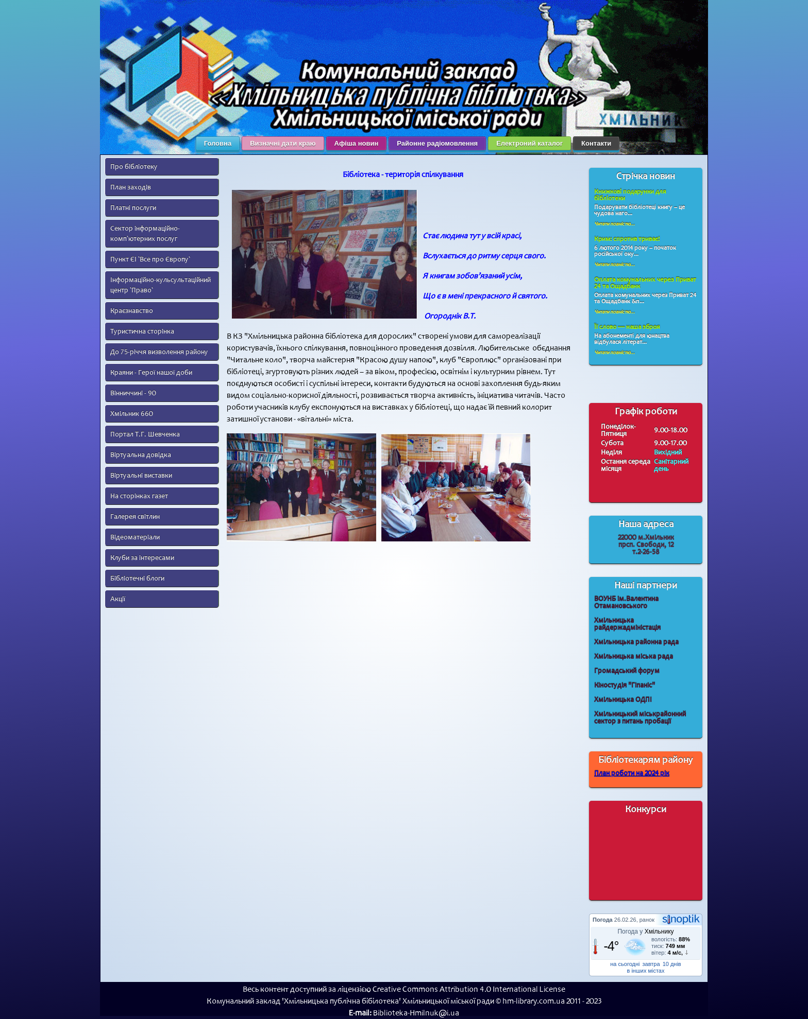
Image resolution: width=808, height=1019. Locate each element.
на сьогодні (624, 964)
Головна (217, 143)
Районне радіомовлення (437, 143)
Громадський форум (627, 670)
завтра (651, 964)
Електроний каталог (529, 143)
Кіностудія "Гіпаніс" (624, 685)
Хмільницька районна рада (636, 642)
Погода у (645, 931)
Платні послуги (133, 207)
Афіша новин (356, 143)
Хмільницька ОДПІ (623, 699)
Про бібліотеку (134, 166)
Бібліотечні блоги (137, 578)
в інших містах (646, 971)
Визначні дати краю (282, 143)
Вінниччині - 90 (133, 393)
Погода (603, 920)
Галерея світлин (135, 516)
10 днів (672, 964)
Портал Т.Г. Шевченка (145, 434)
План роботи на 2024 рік (631, 773)
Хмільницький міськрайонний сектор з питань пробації (640, 718)
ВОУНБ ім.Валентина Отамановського (626, 602)
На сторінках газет (139, 495)
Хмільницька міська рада (633, 656)
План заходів (130, 187)
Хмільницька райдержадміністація (627, 624)
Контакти (596, 143)
